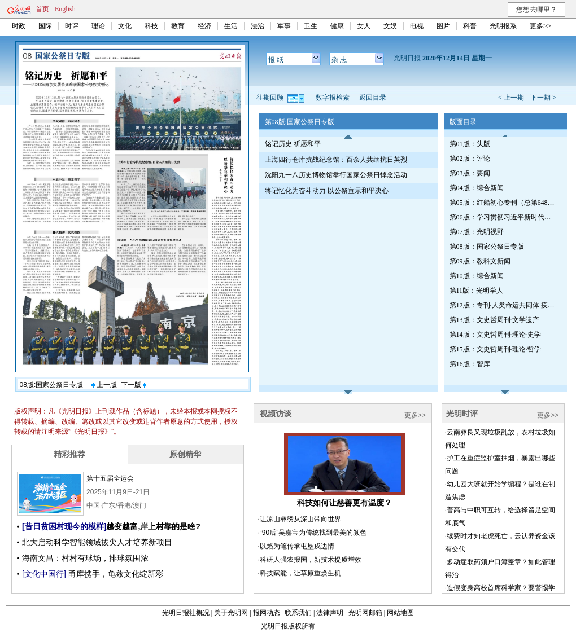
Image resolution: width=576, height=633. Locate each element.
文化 (125, 26)
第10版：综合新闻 (477, 276)
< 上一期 (511, 98)
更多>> (540, 26)
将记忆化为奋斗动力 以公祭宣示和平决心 (327, 191)
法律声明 (329, 613)
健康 (337, 26)
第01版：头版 (470, 144)
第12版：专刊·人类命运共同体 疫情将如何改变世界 (503, 305)
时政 (18, 26)
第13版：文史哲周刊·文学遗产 (494, 320)
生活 (231, 26)
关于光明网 (231, 613)
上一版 (104, 385)
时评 (71, 26)
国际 (45, 26)
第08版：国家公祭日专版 (487, 246)
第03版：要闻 (470, 173)
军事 (284, 26)
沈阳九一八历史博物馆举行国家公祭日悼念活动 (336, 175)
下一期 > (543, 98)
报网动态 (266, 613)
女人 (363, 26)
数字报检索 (333, 98)
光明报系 (503, 26)
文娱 (390, 26)
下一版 (134, 385)
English (65, 9)
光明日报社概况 (186, 613)
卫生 (310, 26)
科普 (470, 26)
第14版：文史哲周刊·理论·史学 (495, 335)
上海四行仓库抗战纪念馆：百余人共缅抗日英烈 (336, 160)
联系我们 (298, 613)
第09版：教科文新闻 (480, 261)
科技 (151, 26)
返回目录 (372, 98)
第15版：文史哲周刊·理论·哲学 (495, 349)
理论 (98, 26)
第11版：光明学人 (477, 290)
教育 (178, 26)
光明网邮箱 (365, 613)
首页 (42, 9)
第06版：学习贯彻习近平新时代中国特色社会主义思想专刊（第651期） (503, 217)
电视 (417, 26)
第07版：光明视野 (477, 232)
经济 (204, 26)
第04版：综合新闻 (477, 188)
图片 (443, 26)
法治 (257, 26)
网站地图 (400, 613)
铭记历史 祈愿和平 (293, 144)
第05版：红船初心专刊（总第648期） (503, 202)
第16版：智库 (470, 364)
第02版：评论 (470, 158)
